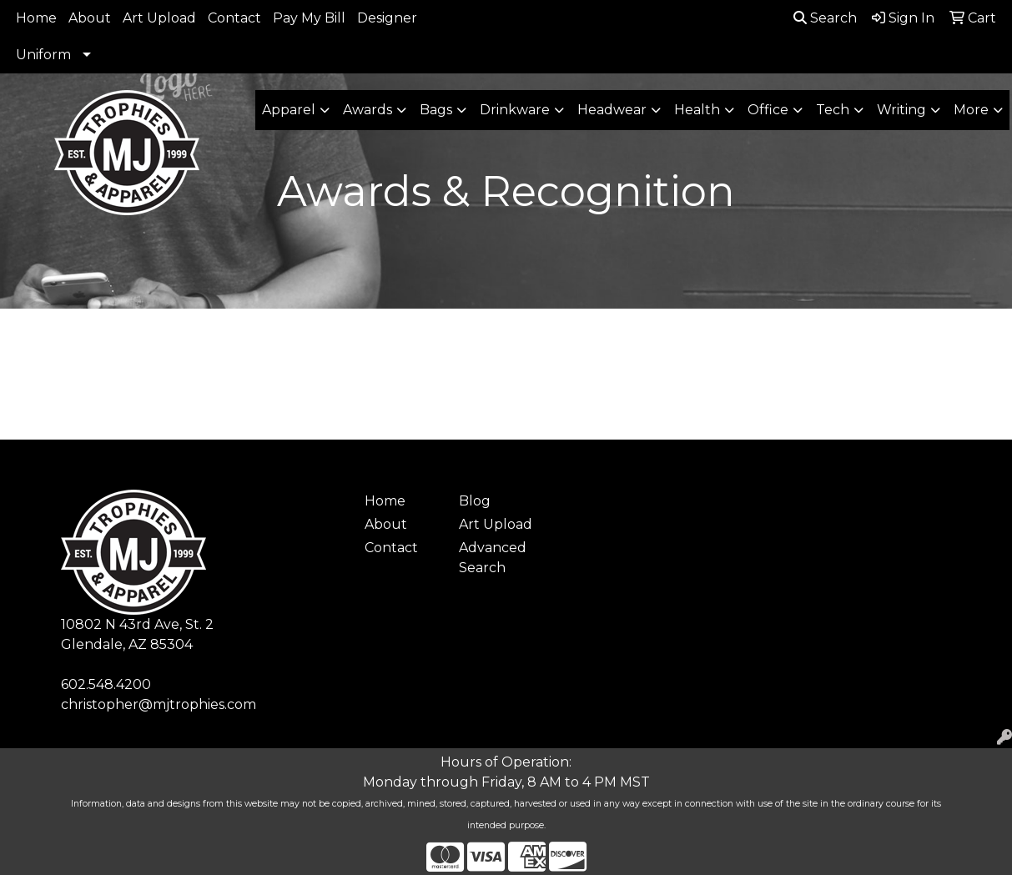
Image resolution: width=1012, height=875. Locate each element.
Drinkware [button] (515, 110)
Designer (387, 18)
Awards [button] (367, 110)
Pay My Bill (309, 18)
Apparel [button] (288, 110)
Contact (234, 18)
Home (36, 18)
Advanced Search (492, 558)
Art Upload (159, 18)
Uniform (43, 55)
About (89, 18)
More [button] (971, 110)
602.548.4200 (106, 684)
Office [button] (768, 110)
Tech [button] (832, 110)
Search (825, 18)
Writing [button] (901, 110)
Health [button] (697, 110)
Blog (475, 501)
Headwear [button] (612, 110)
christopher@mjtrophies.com (158, 704)
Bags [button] (436, 110)
